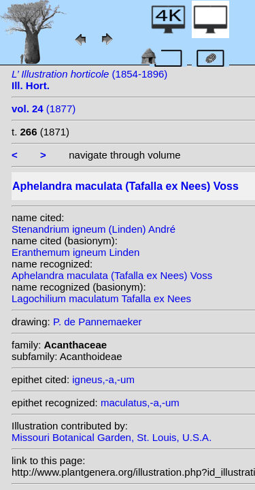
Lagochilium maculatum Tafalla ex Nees (101, 298)
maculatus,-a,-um (140, 402)
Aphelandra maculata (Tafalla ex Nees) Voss (112, 275)
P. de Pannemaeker (97, 321)
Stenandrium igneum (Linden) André (93, 229)
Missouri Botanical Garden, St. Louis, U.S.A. (111, 437)
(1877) (43, 108)
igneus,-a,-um (103, 379)
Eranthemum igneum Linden (75, 252)
